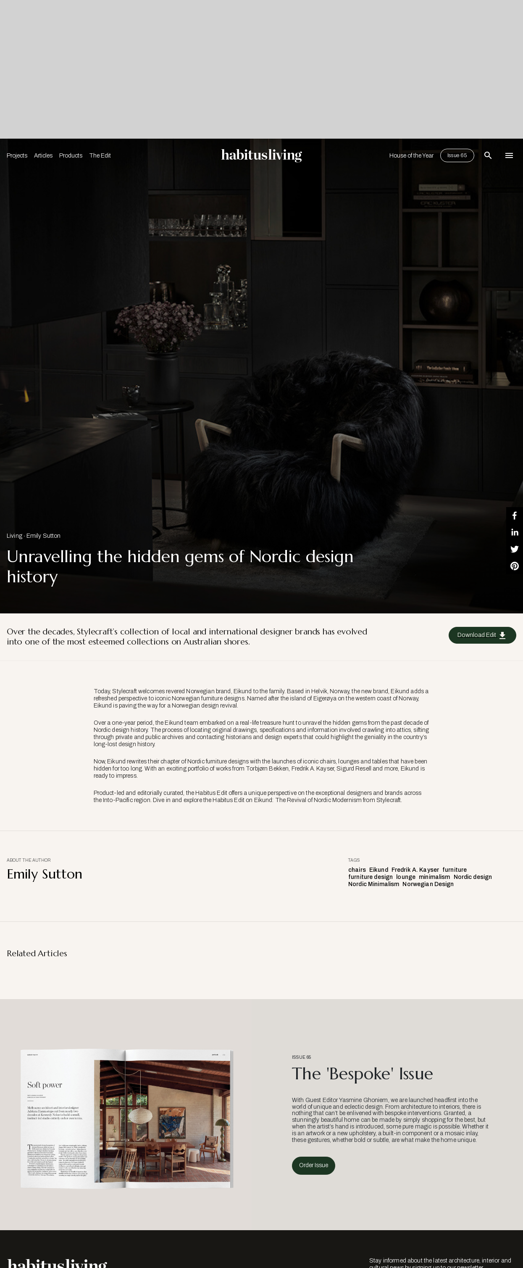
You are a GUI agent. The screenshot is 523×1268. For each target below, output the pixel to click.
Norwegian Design (428, 884)
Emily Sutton (43, 536)
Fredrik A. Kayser (415, 870)
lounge (405, 877)
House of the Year (411, 156)
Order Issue (313, 1165)
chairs (357, 870)
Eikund (378, 870)
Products (70, 156)
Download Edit (482, 636)
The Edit (100, 156)
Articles (43, 156)
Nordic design (473, 877)
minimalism (434, 877)
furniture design (370, 877)
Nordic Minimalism (373, 884)
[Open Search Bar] (488, 155)
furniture (454, 870)
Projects (17, 156)
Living (14, 536)
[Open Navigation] (509, 155)
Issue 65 (457, 155)
